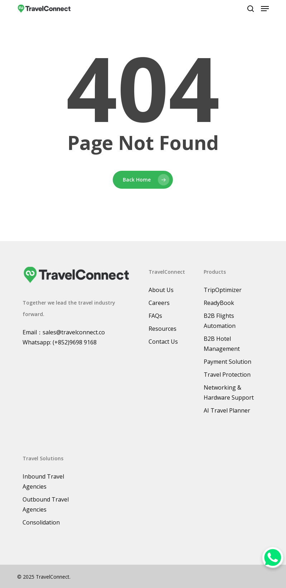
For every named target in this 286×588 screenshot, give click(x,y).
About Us (161, 290)
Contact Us (163, 341)
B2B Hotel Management (222, 344)
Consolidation (41, 522)
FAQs (155, 316)
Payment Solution (227, 362)
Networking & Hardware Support (229, 392)
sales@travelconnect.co (74, 332)
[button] (265, 8)
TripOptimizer (223, 290)
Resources (162, 329)
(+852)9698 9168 (75, 342)
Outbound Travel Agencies (46, 504)
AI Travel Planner (227, 410)
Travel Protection (227, 374)
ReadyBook (219, 303)
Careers (159, 303)
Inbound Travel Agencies (43, 481)
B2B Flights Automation (220, 321)
